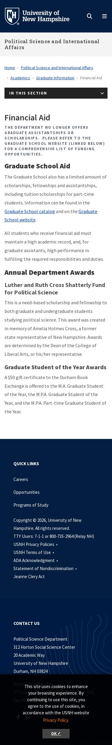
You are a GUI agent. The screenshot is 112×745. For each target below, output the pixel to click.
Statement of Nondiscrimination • (45, 568)
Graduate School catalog (29, 211)
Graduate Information (55, 77)
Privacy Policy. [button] (56, 720)
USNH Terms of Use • (34, 552)
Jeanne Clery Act (29, 576)
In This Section (28, 93)
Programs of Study (31, 505)
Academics (20, 77)
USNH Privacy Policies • (36, 544)
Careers (20, 479)
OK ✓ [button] (56, 733)
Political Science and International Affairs (52, 44)
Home (9, 67)
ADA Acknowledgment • (36, 560)
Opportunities (26, 492)
